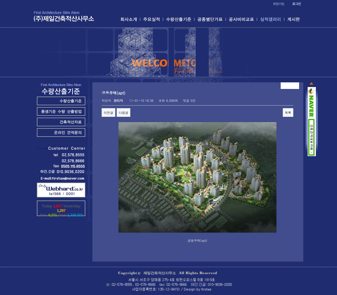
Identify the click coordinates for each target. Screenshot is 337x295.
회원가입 (278, 3)
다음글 (123, 112)
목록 (288, 112)
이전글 (108, 112)
